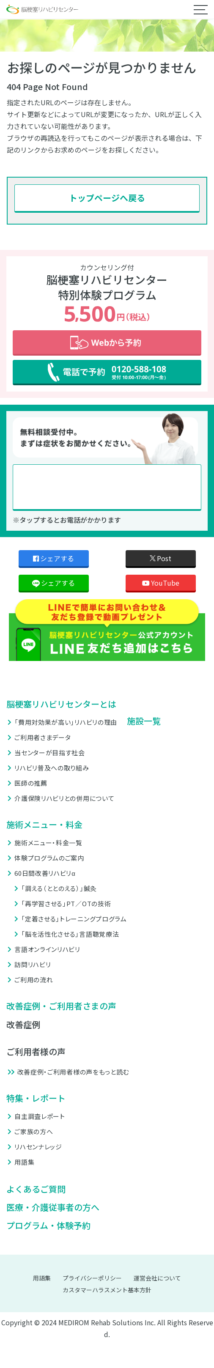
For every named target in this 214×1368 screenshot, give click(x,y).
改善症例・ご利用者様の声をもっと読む (73, 1071)
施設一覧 (144, 721)
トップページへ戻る (107, 198)
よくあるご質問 (36, 1189)
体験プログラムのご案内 (49, 857)
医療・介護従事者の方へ (52, 1207)
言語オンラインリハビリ (47, 949)
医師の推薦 (30, 783)
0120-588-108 (107, 487)
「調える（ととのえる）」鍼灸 (59, 888)
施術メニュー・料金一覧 (48, 842)
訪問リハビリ (32, 964)
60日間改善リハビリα (44, 873)
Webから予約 (107, 343)
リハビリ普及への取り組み (51, 767)
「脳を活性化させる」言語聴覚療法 (70, 933)
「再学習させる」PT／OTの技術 (66, 903)
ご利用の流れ (33, 979)
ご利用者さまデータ (42, 737)
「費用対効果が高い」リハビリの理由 (65, 722)
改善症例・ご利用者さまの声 (61, 1006)
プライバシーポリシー (92, 1278)
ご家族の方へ (33, 1131)
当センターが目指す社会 (49, 752)
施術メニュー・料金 (44, 824)
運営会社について (157, 1278)
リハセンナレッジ (38, 1146)
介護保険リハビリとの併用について (64, 798)
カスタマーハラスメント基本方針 (107, 1290)
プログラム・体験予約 (48, 1225)
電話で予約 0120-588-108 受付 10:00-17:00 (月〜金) (107, 372)
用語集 (24, 1161)
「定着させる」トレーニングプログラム (74, 918)
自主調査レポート (39, 1116)
